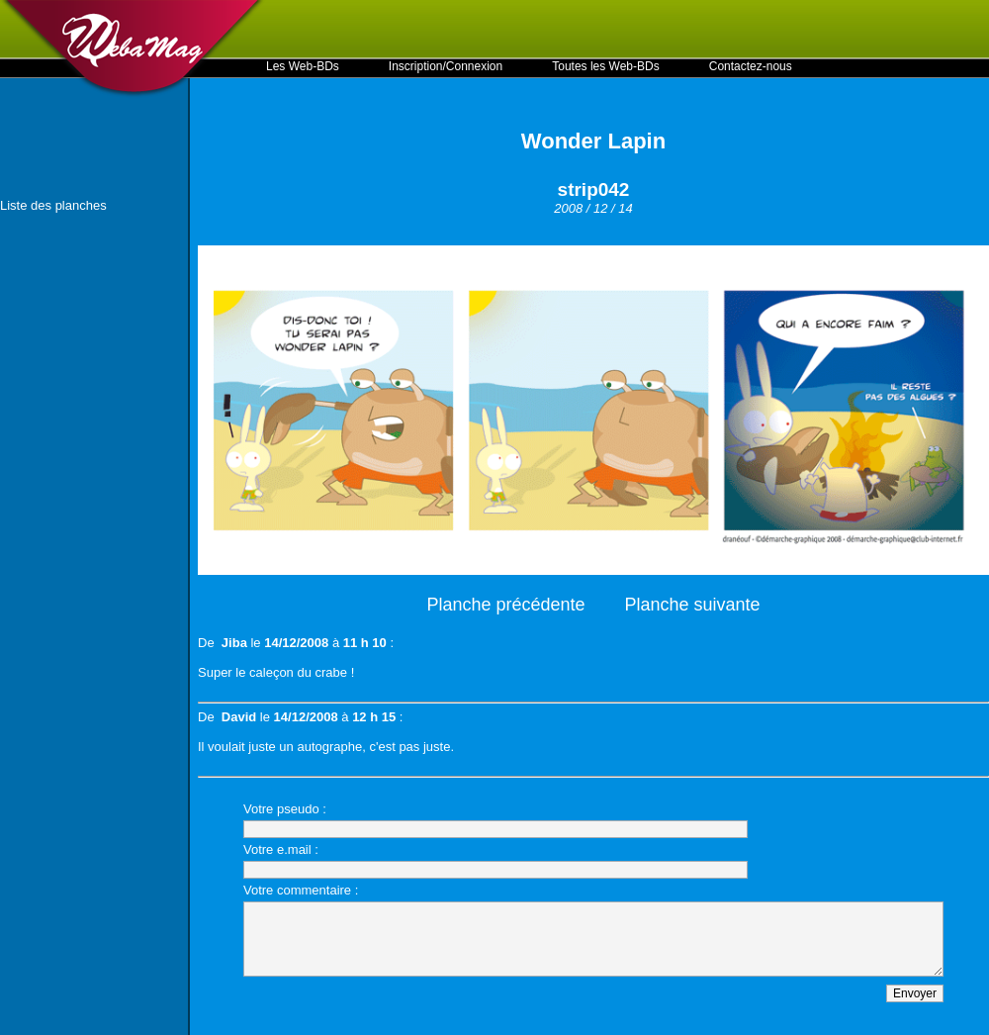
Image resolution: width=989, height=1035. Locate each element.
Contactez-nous (750, 66)
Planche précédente (505, 604)
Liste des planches (53, 205)
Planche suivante (693, 604)
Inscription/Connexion (445, 66)
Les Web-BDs (302, 66)
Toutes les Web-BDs (606, 66)
